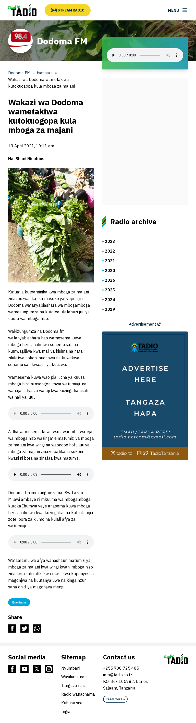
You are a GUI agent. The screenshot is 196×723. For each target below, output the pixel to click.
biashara (45, 72)
